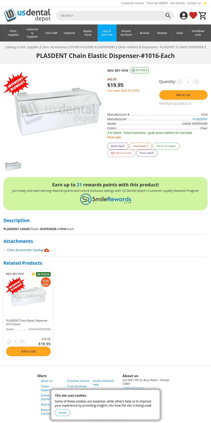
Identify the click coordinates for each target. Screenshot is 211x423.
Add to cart (183, 95)
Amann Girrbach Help (103, 382)
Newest (162, 33)
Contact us (194, 3)
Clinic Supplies (13, 33)
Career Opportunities (50, 388)
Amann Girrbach (126, 33)
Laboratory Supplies (32, 32)
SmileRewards (198, 33)
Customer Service (133, 3)
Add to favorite (121, 153)
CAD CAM (51, 33)
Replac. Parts (88, 33)
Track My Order (77, 386)
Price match (147, 153)
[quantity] (188, 82)
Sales (179, 33)
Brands (144, 33)
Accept (62, 412)
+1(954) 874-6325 (133, 388)
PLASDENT (200, 119)
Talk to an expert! (166, 146)
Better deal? (118, 146)
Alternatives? (140, 146)
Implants (69, 33)
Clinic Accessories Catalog (28, 250)
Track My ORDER (156, 3)
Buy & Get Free (107, 33)
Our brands (177, 3)
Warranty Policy (51, 404)
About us (46, 381)
